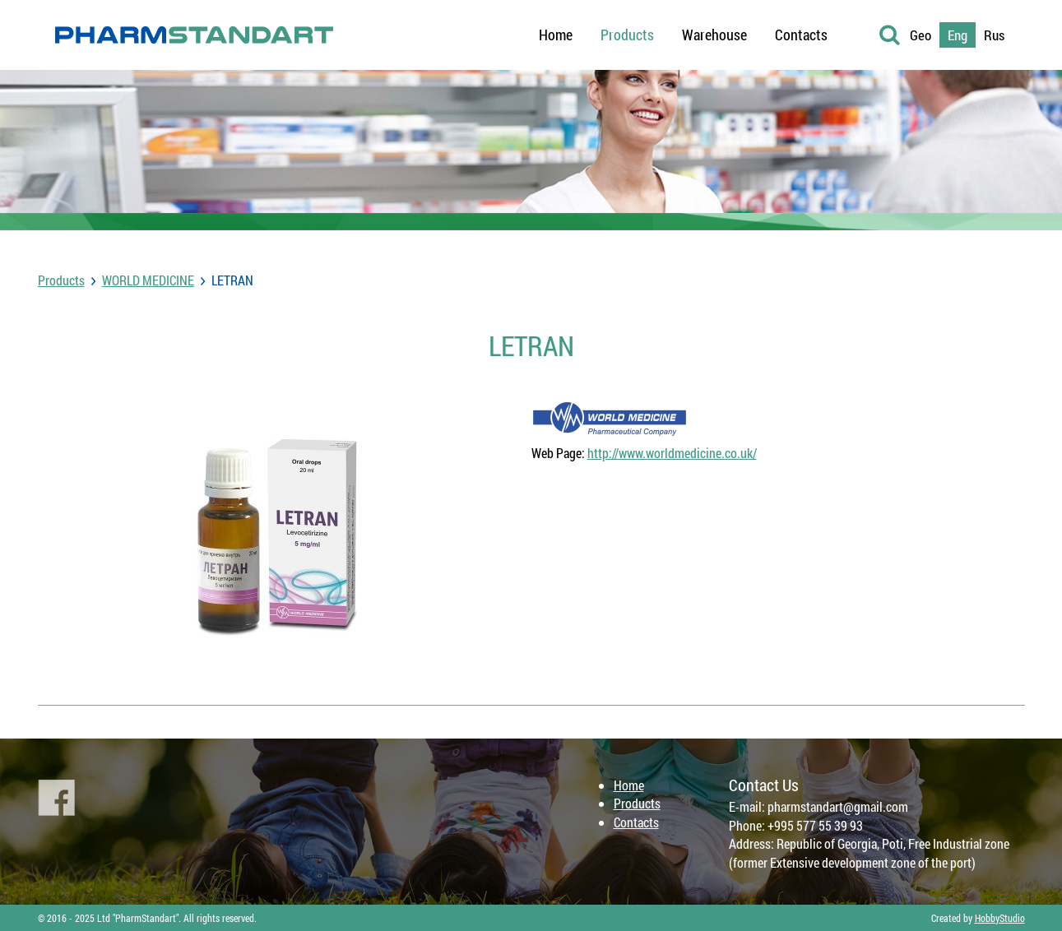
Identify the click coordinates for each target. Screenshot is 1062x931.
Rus (994, 34)
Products (61, 280)
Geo (920, 34)
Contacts (636, 822)
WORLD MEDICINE (148, 280)
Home (629, 785)
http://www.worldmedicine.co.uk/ (672, 452)
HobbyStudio (1000, 917)
